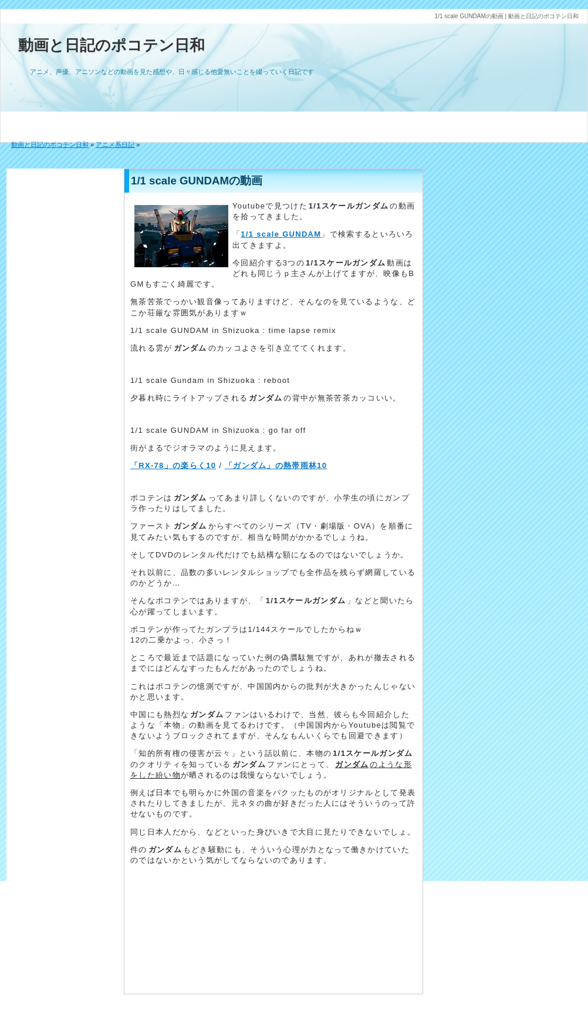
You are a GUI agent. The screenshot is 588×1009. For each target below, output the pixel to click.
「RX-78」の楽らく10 (173, 465)
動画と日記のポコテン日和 (111, 45)
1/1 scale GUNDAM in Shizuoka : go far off (218, 430)
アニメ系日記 (115, 144)
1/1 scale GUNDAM (281, 234)
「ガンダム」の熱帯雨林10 (276, 465)
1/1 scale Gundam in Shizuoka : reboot (210, 380)
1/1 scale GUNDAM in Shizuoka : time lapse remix (233, 330)
